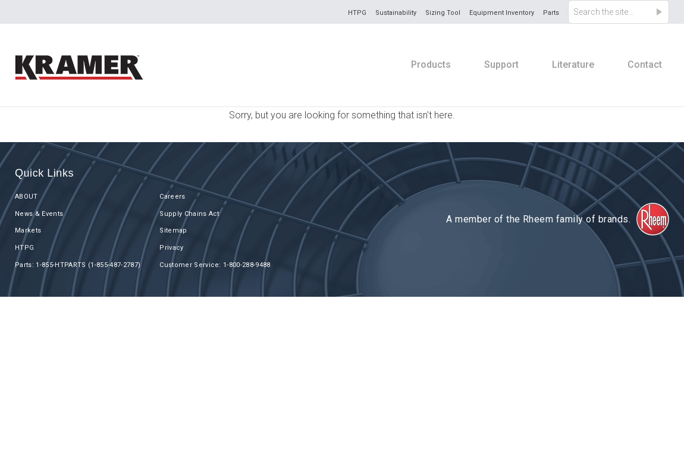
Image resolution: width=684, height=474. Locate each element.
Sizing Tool (442, 13)
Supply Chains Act (189, 214)
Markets (28, 230)
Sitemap (173, 230)
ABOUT (26, 196)
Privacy (171, 248)
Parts (551, 13)
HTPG (357, 13)
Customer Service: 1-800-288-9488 (215, 265)
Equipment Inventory (501, 13)
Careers (172, 196)
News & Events (39, 214)
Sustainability (395, 13)
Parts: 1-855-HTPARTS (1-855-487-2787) (77, 265)
